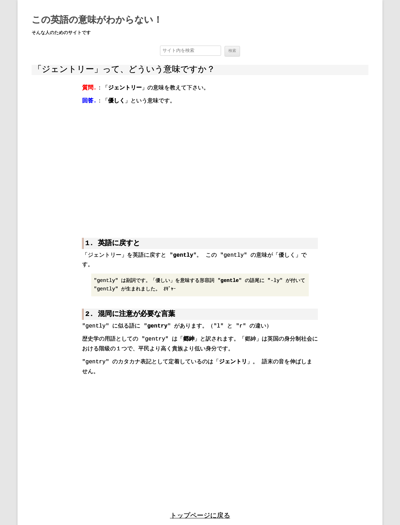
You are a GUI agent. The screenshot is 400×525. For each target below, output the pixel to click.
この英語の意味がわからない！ (97, 20)
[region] (200, 166)
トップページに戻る (200, 505)
